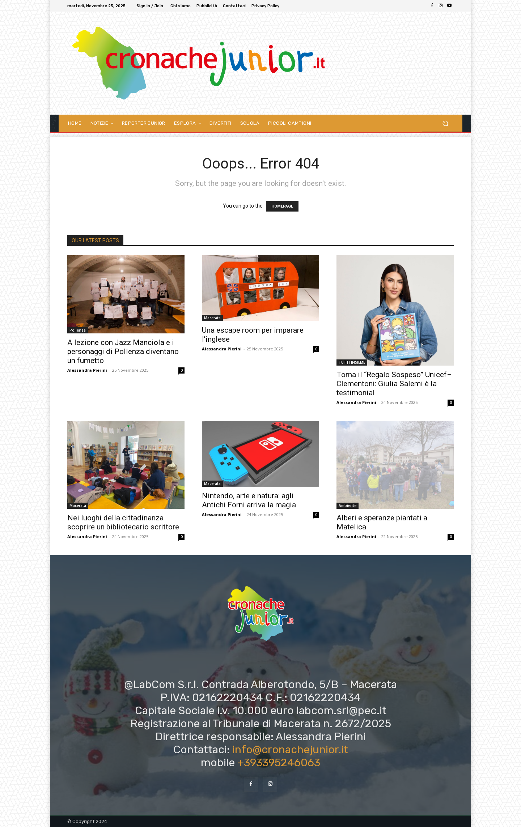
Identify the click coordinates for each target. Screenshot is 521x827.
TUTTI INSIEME (352, 362)
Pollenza (77, 330)
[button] (445, 123)
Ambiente (347, 505)
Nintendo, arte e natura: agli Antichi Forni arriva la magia (249, 500)
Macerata (212, 317)
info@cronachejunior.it (290, 749)
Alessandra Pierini (87, 370)
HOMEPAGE (282, 206)
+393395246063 (278, 762)
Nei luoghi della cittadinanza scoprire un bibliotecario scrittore (123, 522)
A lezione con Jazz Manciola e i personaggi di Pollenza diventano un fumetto (123, 351)
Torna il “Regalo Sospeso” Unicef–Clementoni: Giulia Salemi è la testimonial (394, 383)
